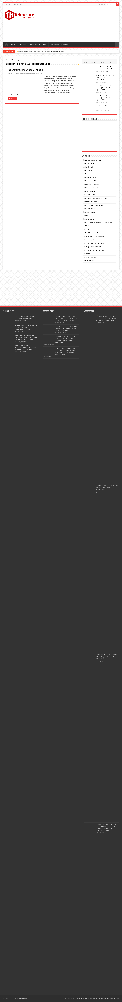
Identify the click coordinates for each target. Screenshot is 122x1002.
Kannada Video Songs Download (96, 198)
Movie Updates (35, 44)
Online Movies (54, 44)
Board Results (89, 163)
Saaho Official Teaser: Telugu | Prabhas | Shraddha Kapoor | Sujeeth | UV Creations (105, 88)
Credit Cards (89, 167)
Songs (13, 44)
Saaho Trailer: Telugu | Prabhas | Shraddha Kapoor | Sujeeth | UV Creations (105, 98)
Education (88, 170)
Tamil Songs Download (92, 233)
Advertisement (18, 4)
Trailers (45, 44)
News (87, 215)
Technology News (91, 240)
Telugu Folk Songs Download (94, 243)
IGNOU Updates (90, 191)
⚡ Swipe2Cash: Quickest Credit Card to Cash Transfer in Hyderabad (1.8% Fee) (40, 51)
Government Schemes (92, 181)
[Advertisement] (77, 24)
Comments (102, 62)
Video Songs (23, 44)
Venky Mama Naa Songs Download (25, 70)
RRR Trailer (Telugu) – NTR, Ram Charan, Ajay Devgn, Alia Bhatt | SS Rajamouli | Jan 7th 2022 (66, 351)
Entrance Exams (90, 177)
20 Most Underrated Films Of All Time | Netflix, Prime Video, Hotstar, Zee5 (105, 78)
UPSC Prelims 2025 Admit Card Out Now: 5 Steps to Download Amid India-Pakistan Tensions (106, 827)
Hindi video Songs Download (94, 188)
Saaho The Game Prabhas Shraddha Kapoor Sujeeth (25, 317)
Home (7, 44)
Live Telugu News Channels (94, 205)
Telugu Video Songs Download (95, 250)
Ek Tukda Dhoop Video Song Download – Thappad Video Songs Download (66, 328)
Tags (110, 62)
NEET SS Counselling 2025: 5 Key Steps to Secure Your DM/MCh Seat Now (106, 657)
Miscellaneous (89, 208)
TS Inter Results (90, 257)
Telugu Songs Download (32, 73)
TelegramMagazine (90, 998)
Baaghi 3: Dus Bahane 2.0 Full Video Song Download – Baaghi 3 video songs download (66, 339)
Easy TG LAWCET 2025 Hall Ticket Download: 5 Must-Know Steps (107, 488)
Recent (86, 62)
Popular (93, 62)
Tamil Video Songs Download (94, 236)
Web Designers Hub (112, 998)
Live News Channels (92, 202)
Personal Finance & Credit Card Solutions (98, 222)
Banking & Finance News (93, 160)
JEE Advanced (90, 195)
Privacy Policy (8, 4)
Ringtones (64, 44)
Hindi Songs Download (92, 184)
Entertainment (89, 174)
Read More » (12, 99)
